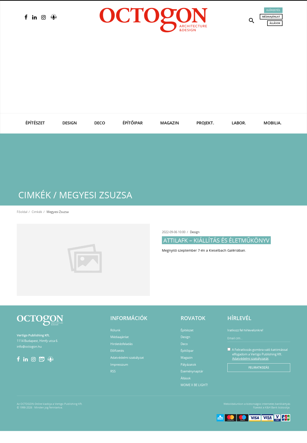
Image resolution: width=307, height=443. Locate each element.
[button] (251, 20)
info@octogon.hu (29, 346)
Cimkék (37, 212)
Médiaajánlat (271, 16)
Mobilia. (273, 123)
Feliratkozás (258, 367)
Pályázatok (188, 364)
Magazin (169, 123)
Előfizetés (273, 10)
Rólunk (115, 330)
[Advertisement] (153, 77)
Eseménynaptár (192, 371)
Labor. (239, 123)
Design (69, 123)
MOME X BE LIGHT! (194, 385)
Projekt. (205, 123)
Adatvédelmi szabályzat (127, 357)
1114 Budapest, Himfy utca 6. (37, 341)
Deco (99, 123)
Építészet (35, 123)
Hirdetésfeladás (121, 344)
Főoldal (22, 212)
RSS (113, 371)
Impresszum (119, 364)
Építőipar (133, 123)
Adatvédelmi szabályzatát (250, 358)
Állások (275, 23)
